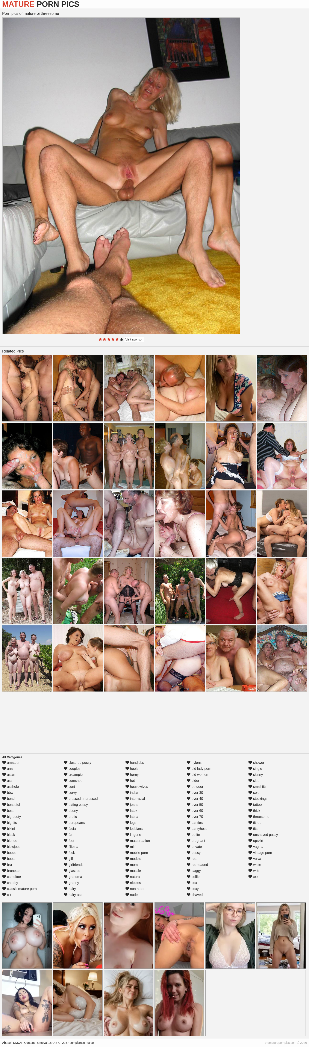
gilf (68, 859)
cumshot (73, 780)
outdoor (195, 786)
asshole (10, 786)
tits (253, 829)
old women (197, 774)
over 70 (195, 817)
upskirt (255, 841)
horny (132, 774)
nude (131, 895)
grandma (73, 877)
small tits (257, 786)
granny (71, 883)
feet (69, 841)
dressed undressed (81, 798)
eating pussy (76, 804)
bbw (7, 792)
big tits (9, 823)
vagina (255, 847)
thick (254, 810)
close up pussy (77, 762)
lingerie (133, 835)
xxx (253, 877)
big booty (11, 817)
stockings (257, 798)
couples (72, 768)
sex (192, 883)
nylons (194, 762)
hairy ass (73, 895)
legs (130, 823)
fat (68, 835)
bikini (8, 829)
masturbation (137, 841)
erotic (70, 817)
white (254, 865)
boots (8, 859)
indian (132, 792)
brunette (11, 871)
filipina (71, 847)
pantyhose (197, 829)
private (194, 847)
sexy (192, 889)
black (8, 835)
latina (131, 817)
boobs (9, 853)
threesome (258, 817)
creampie (73, 774)
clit (6, 895)
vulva (254, 859)
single (255, 768)
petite (193, 835)
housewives (136, 786)
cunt (69, 786)
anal (8, 768)
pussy (193, 853)
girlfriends (73, 865)
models (133, 859)
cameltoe (11, 877)
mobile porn (136, 853)
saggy (194, 871)
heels (131, 768)
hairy (70, 889)
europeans (74, 823)
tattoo (255, 804)
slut (253, 780)
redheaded (197, 865)
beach (9, 798)
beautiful (11, 804)
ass (7, 780)
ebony (71, 810)
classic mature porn (19, 889)
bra (7, 865)
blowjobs (11, 847)
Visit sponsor (134, 339)
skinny (255, 774)
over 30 (195, 792)
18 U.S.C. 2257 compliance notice (71, 1042)
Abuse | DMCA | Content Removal (24, 1042)
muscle (133, 871)
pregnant (196, 841)
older (193, 780)
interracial (135, 798)
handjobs (134, 762)
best (8, 810)
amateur (11, 762)
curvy (70, 792)
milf (130, 847)
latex (131, 810)
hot (130, 780)
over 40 (195, 798)
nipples (133, 883)
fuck (69, 853)
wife (253, 871)
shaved (195, 895)
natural (133, 877)
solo (253, 792)
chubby (10, 883)
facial (70, 829)
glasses (72, 871)
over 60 (195, 810)
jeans (131, 804)
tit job (254, 823)
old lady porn (199, 768)
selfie (193, 877)
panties (195, 823)
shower (256, 762)
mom (131, 865)
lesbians (134, 829)
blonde (9, 841)
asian (8, 774)
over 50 (195, 804)
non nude (134, 889)
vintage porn (260, 853)
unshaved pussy (263, 835)
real (192, 859)
